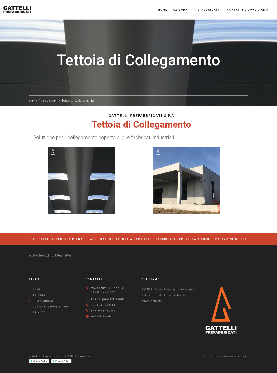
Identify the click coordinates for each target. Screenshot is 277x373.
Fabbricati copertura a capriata (119, 239)
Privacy (39, 312)
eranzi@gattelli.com (108, 299)
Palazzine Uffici (230, 239)
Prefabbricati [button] (207, 9)
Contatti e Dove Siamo (247, 9)
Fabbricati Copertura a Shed (183, 239)
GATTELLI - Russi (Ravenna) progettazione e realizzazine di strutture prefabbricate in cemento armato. (167, 295)
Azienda (180, 9)
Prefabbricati (44, 301)
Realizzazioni (49, 100)
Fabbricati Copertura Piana (57, 239)
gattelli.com (101, 316)
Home (162, 9)
